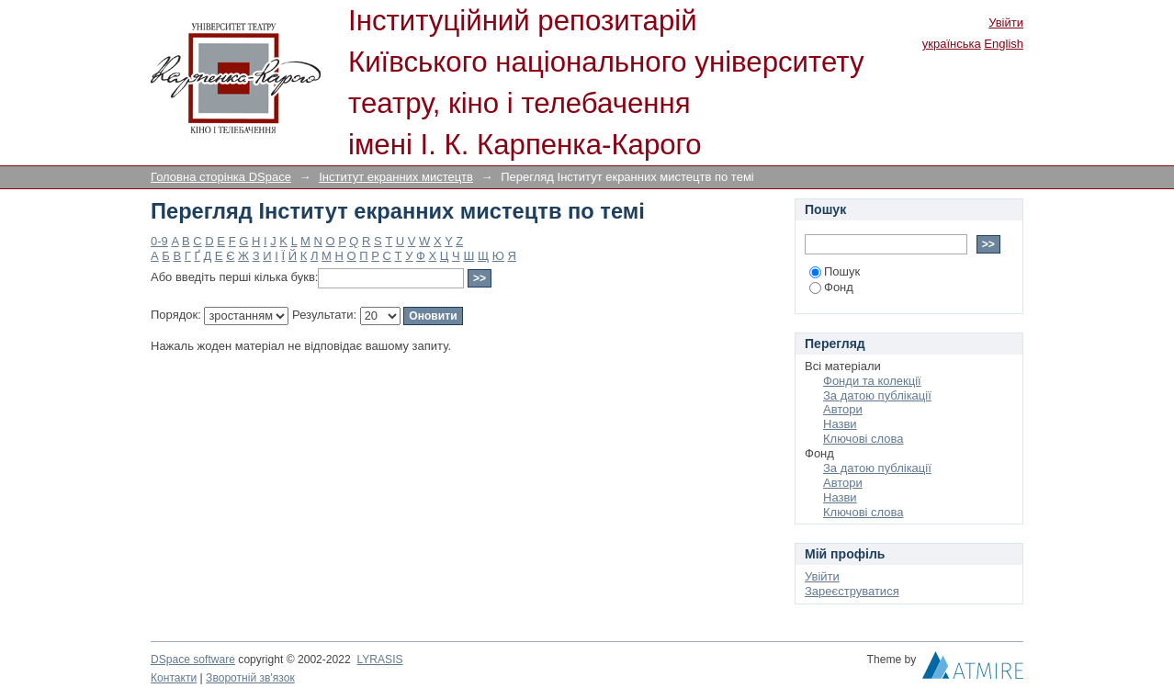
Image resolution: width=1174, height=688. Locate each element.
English (1003, 44)
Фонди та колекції (872, 381)
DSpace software (193, 659)
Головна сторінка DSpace (221, 177)
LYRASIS (379, 659)
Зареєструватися (852, 591)
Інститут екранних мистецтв (396, 177)
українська (951, 44)
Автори (843, 409)
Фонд (831, 287)
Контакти (174, 677)
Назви (840, 424)
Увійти (1005, 22)
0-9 (159, 241)
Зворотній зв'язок (250, 677)
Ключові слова (863, 439)
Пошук (834, 271)
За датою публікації (877, 395)
